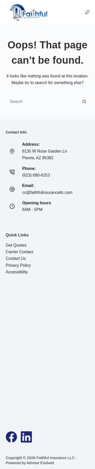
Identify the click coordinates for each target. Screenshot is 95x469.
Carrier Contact (19, 252)
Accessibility (17, 272)
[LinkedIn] (26, 437)
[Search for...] (42, 102)
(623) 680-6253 (36, 175)
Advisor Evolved (40, 463)
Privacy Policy (18, 265)
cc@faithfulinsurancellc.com (47, 192)
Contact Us (16, 258)
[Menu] (87, 12)
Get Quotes (16, 245)
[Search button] (84, 102)
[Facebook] (11, 437)
